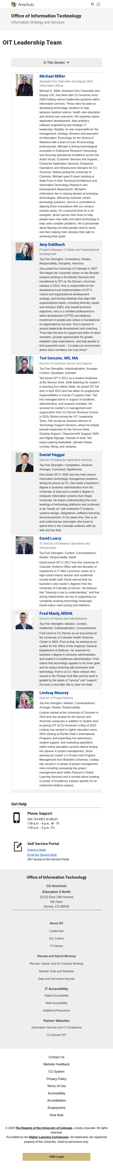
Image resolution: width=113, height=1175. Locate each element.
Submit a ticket (36, 849)
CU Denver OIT (56, 1034)
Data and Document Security (56, 978)
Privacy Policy (56, 1079)
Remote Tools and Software (56, 971)
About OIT (56, 923)
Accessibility (56, 1093)
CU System (56, 1071)
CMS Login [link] (56, 1156)
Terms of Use (56, 1086)
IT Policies (56, 945)
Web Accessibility (56, 1003)
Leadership (56, 931)
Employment (56, 1108)
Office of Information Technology (46, 16)
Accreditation (56, 1100)
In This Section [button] (56, 62)
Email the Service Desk (42, 854)
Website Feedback (56, 1064)
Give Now (56, 1115)
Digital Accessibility (56, 995)
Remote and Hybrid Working (56, 956)
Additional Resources (56, 1010)
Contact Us (56, 1057)
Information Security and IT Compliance (56, 1027)
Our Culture (56, 938)
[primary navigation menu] (98, 4)
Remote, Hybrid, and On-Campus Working (56, 963)
